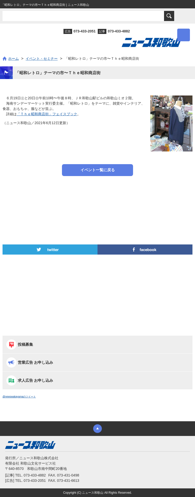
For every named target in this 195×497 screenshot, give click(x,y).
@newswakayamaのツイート (19, 396)
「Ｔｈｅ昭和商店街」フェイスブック (47, 114)
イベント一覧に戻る (97, 170)
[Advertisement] (97, 197)
